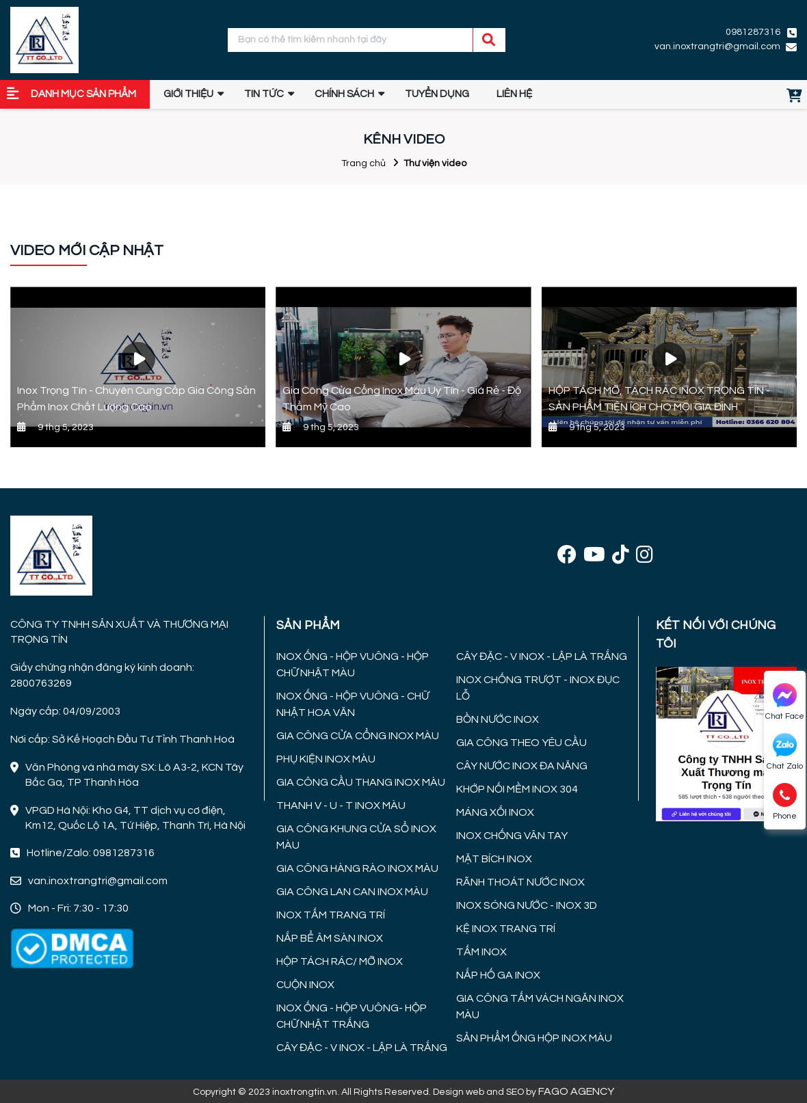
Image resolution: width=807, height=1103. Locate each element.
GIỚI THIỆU (188, 94)
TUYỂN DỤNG (437, 94)
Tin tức (264, 94)
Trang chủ (363, 163)
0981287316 (753, 32)
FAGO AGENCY (576, 1091)
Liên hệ (514, 94)
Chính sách (344, 94)
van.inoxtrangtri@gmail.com (717, 46)
